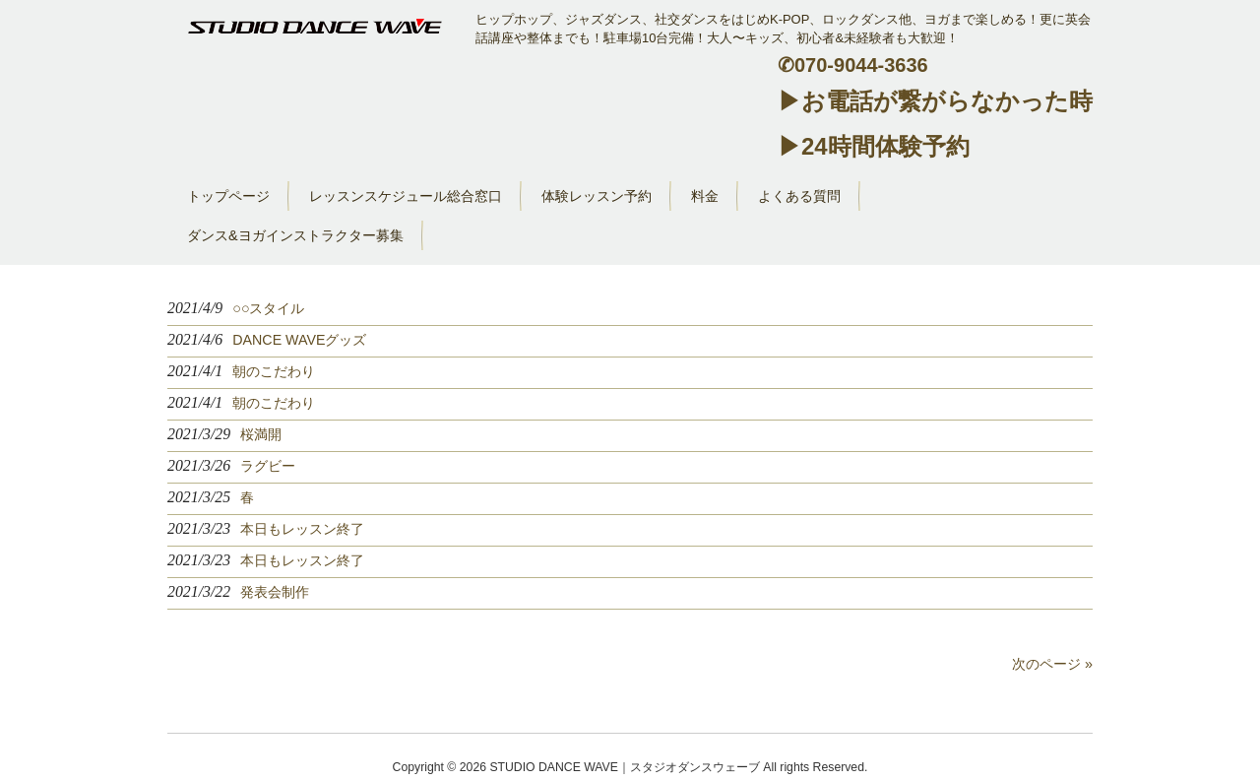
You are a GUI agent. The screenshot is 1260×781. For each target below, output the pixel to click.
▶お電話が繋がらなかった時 (935, 101)
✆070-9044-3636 (853, 65)
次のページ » (1052, 664)
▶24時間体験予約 (874, 146)
